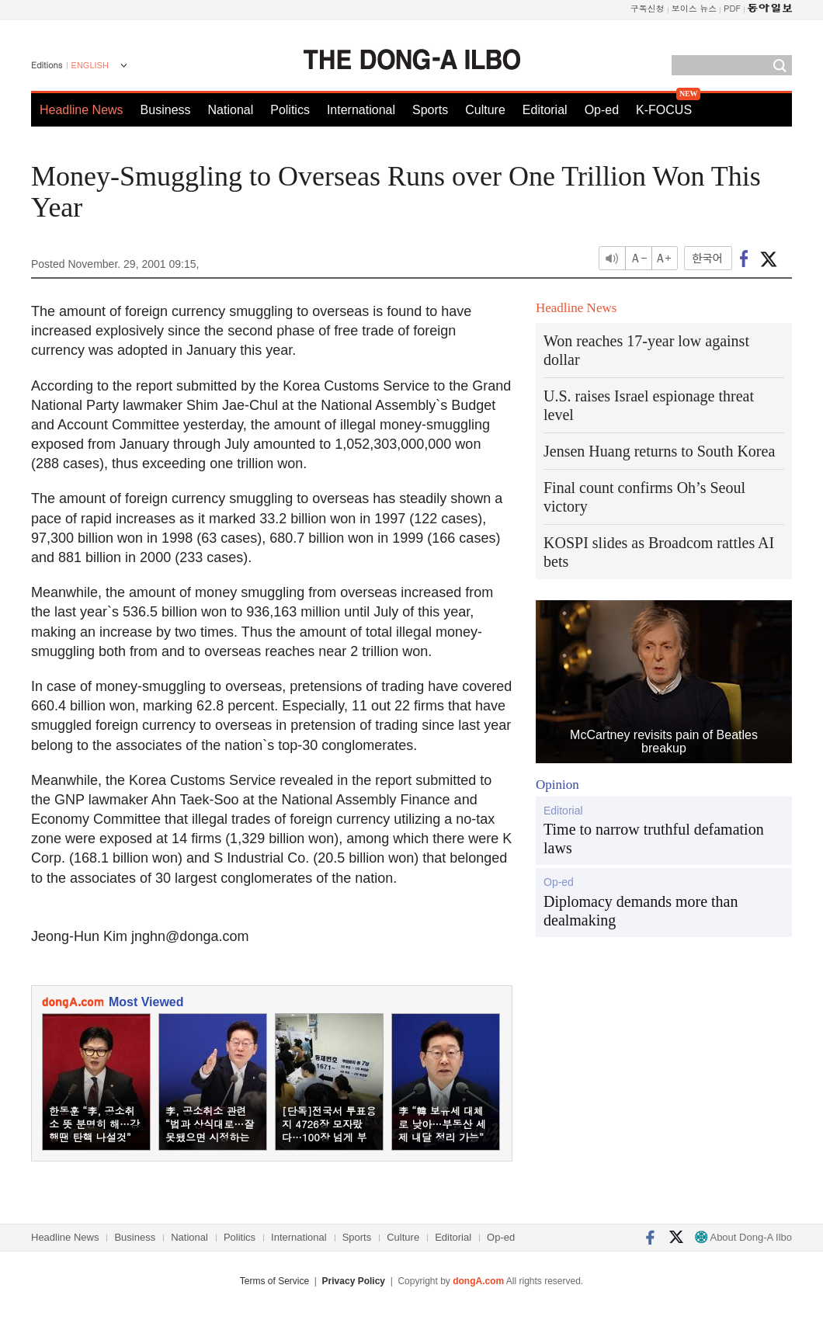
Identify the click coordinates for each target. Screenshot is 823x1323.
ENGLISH (90, 65)
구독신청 (647, 8)
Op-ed (602, 109)
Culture (485, 109)
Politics (290, 109)
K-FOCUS (664, 109)
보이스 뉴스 (694, 8)
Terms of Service (274, 1281)
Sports (430, 109)
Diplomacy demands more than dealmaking (640, 911)
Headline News (81, 109)
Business (166, 109)
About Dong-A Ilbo (743, 1237)
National (231, 109)
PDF (732, 8)
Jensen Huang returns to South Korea (659, 451)
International (361, 109)
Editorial (545, 109)
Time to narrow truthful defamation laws (653, 838)
